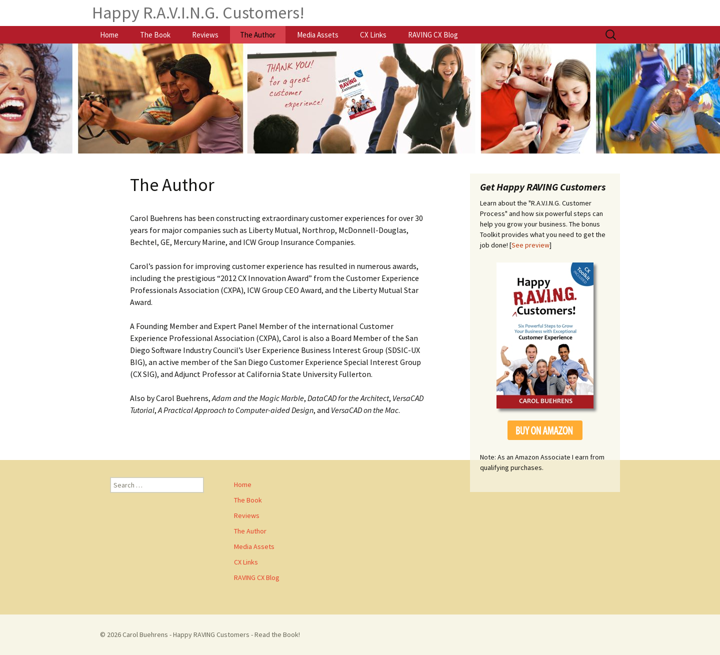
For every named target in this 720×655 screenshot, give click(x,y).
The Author (258, 35)
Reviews (205, 35)
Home (109, 35)
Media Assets (317, 35)
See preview (531, 245)
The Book (155, 35)
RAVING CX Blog (433, 35)
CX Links (373, 35)
